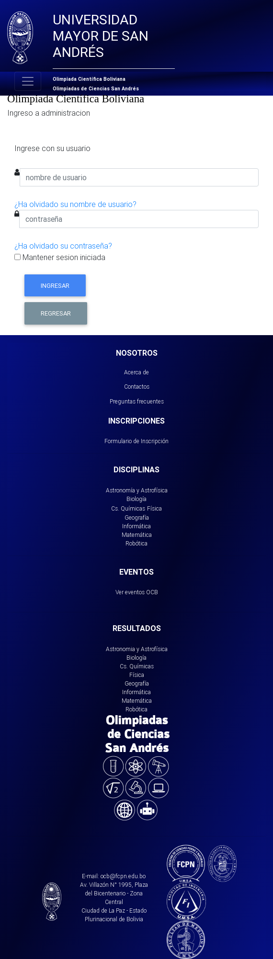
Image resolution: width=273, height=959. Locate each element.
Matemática (137, 534)
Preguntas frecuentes (137, 401)
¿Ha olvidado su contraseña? (63, 246)
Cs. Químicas (128, 508)
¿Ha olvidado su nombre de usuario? (75, 204)
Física (154, 508)
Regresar (56, 313)
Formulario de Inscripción (136, 441)
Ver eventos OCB (136, 592)
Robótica (136, 543)
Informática (136, 526)
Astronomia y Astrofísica (137, 649)
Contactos (136, 386)
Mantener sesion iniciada (59, 257)
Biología (136, 498)
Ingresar (55, 286)
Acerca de (136, 372)
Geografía (137, 517)
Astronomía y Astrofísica (137, 490)
